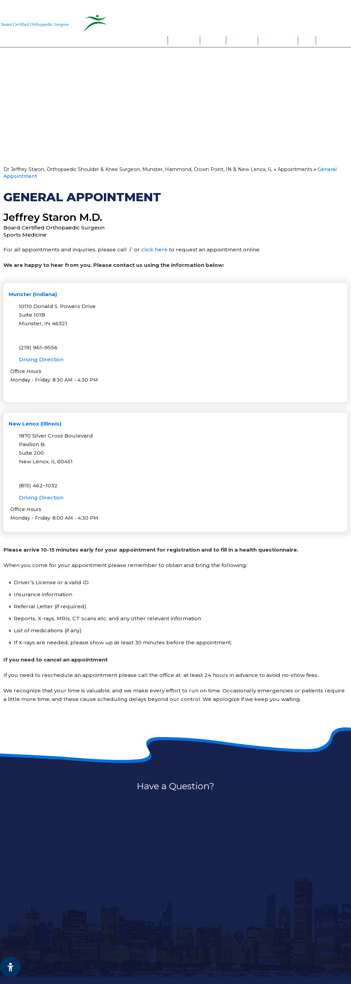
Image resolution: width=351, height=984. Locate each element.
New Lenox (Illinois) (35, 423)
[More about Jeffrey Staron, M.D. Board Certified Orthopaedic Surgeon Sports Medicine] (37, 23)
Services (213, 40)
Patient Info (242, 40)
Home (159, 40)
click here (154, 249)
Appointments (278, 40)
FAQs (307, 40)
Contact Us (332, 40)
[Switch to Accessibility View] (10, 967)
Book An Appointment (291, 23)
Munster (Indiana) (33, 294)
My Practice (184, 40)
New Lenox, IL (321, 8)
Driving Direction (41, 359)
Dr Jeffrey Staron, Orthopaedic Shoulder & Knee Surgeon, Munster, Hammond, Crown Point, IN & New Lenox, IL (138, 169)
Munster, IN (273, 8)
